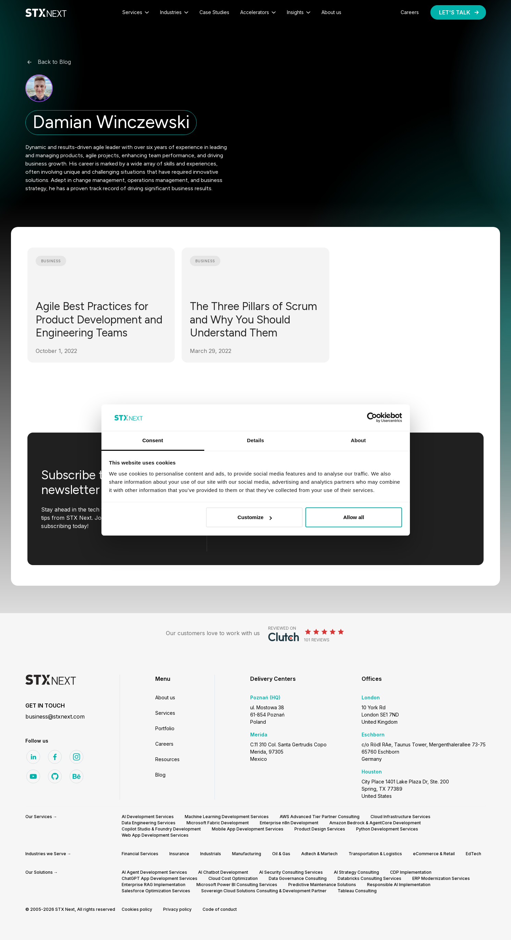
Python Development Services (387, 829)
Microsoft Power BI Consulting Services (236, 884)
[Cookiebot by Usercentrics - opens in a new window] (372, 418)
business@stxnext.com (55, 716)
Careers (164, 744)
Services (165, 713)
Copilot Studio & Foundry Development (161, 829)
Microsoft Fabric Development (217, 822)
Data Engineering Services (148, 822)
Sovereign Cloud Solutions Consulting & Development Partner (264, 890)
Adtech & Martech (319, 853)
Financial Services (140, 853)
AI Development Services (148, 816)
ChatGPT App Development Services (159, 878)
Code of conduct (220, 909)
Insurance (179, 853)
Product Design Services (319, 829)
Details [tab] (255, 440)
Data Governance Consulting (298, 878)
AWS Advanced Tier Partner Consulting (320, 816)
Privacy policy (177, 909)
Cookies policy (137, 909)
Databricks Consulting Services (369, 878)
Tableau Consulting (357, 890)
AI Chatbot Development (223, 872)
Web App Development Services (155, 835)
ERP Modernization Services (441, 878)
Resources (167, 759)
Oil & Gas (281, 853)
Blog (160, 775)
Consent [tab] (152, 440)
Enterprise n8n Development (289, 822)
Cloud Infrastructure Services (400, 816)
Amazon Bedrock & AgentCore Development (375, 822)
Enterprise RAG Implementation (153, 884)
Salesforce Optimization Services (156, 890)
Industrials (210, 853)
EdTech (473, 853)
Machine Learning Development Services (227, 816)
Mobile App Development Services (247, 829)
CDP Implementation (410, 872)
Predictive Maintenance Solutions (322, 884)
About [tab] (358, 440)
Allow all (353, 517)
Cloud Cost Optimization (233, 878)
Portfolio (164, 728)
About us (165, 697)
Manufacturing (246, 853)
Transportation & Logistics (375, 853)
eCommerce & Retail (434, 853)
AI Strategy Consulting (356, 872)
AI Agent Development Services (154, 872)
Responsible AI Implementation (398, 884)
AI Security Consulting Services (291, 872)
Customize (255, 517)
